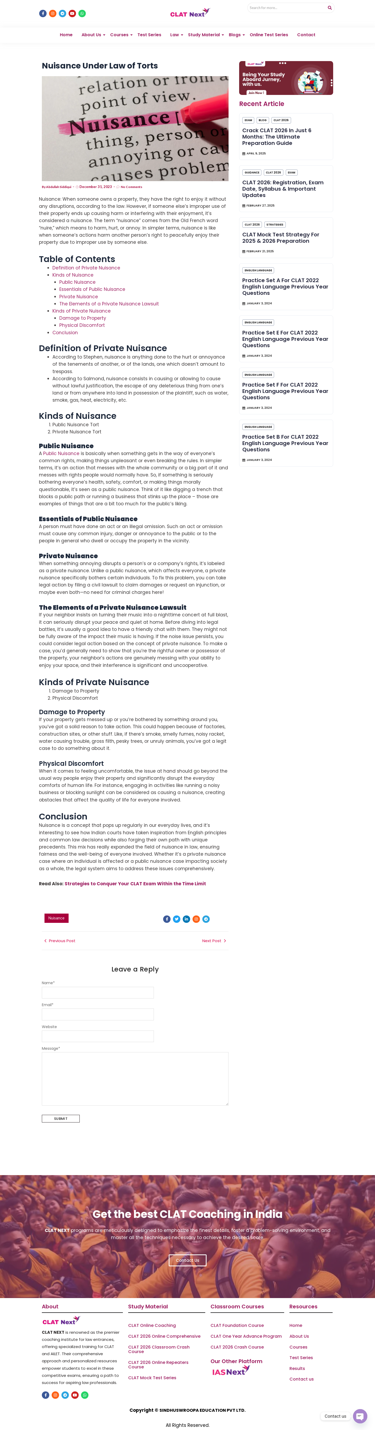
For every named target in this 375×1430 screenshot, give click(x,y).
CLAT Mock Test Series (152, 1368)
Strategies (279, 228)
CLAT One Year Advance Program (246, 1326)
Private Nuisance (78, 286)
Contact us (301, 1369)
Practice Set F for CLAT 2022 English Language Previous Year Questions (282, 411)
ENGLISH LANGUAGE (261, 279)
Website (49, 1017)
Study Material (205, 24)
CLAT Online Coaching (152, 1316)
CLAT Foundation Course (237, 1316)
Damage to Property (82, 307)
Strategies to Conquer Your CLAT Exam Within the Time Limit (135, 873)
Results (297, 1358)
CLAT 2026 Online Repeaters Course (158, 1355)
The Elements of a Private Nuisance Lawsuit (109, 293)
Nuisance (56, 908)
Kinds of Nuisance (72, 264)
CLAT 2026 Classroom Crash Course (159, 1339)
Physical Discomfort (82, 314)
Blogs (236, 24)
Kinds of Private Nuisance (81, 300)
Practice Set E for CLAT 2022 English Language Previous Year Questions (282, 353)
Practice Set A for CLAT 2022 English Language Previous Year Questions (283, 295)
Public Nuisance (77, 271)
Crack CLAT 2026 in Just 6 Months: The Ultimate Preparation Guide (279, 128)
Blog (267, 112)
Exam (251, 112)
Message (51, 1039)
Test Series (149, 24)
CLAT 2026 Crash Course (237, 1337)
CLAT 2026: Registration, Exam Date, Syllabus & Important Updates (285, 186)
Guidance (255, 170)
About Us (92, 24)
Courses (120, 24)
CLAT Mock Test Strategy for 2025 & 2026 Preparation (283, 241)
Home (66, 24)
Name (48, 973)
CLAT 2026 (287, 112)
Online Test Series (269, 24)
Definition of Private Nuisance (86, 257)
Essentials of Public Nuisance (92, 279)
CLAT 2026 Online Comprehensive (164, 1326)
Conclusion (65, 322)
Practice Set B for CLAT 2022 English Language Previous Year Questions (283, 469)
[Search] (283, 8)
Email (47, 995)
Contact (306, 24)
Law (175, 24)
